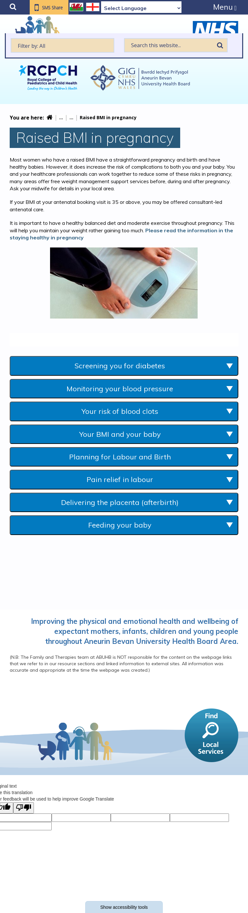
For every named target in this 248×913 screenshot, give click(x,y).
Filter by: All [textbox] (31, 45)
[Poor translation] (23, 807)
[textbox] (62, 45)
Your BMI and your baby (120, 434)
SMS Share (52, 8)
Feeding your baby (119, 525)
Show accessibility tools (124, 907)
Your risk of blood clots (119, 411)
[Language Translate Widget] (141, 8)
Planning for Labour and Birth (120, 456)
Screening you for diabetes (120, 365)
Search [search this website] (220, 45)
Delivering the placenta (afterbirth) (120, 502)
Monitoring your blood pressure (120, 388)
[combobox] (62, 45)
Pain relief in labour (120, 479)
